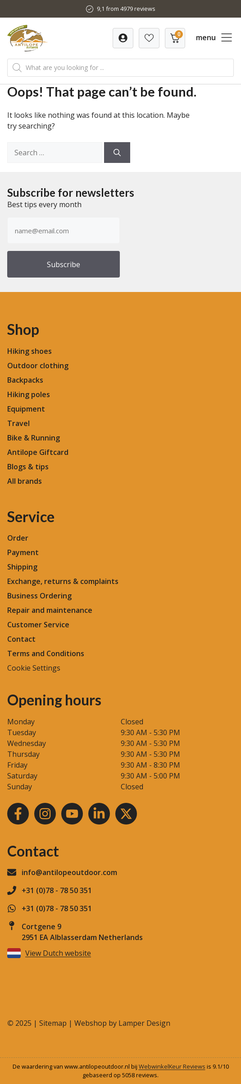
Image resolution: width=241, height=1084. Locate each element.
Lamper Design (144, 1023)
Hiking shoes (29, 351)
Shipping (22, 567)
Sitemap (53, 1023)
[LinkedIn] (99, 814)
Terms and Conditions (45, 653)
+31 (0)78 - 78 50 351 (57, 890)
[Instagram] (45, 814)
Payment (23, 552)
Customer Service (38, 625)
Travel (18, 423)
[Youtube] (72, 814)
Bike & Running (33, 438)
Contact (21, 639)
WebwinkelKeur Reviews (172, 1066)
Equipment (26, 409)
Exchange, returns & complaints (62, 581)
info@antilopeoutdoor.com (69, 872)
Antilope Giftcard (37, 452)
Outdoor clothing (37, 366)
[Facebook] (18, 814)
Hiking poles (28, 394)
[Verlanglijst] (123, 38)
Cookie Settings (33, 668)
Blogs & (20, 467)
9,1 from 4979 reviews (126, 9)
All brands (24, 481)
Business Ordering (39, 596)
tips (42, 467)
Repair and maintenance (49, 610)
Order (17, 538)
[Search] (117, 152)
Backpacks (25, 380)
